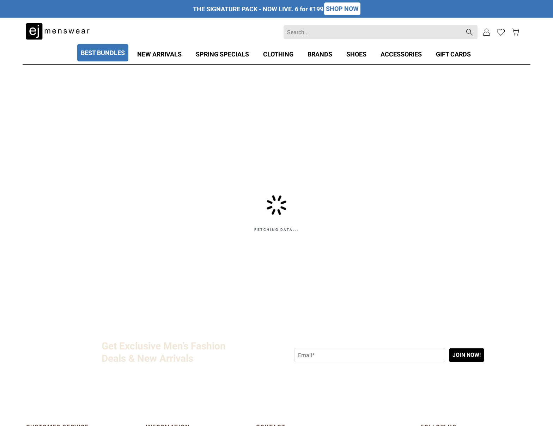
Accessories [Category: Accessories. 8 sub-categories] (401, 54)
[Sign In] (486, 32)
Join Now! (466, 355)
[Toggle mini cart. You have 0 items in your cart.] (515, 32)
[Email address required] (369, 355)
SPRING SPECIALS (222, 54)
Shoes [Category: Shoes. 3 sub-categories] (356, 54)
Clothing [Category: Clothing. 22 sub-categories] (278, 54)
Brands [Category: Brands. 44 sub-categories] (320, 54)
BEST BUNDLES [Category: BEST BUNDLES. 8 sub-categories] (103, 52)
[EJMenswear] (58, 32)
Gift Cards (453, 54)
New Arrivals (159, 54)
